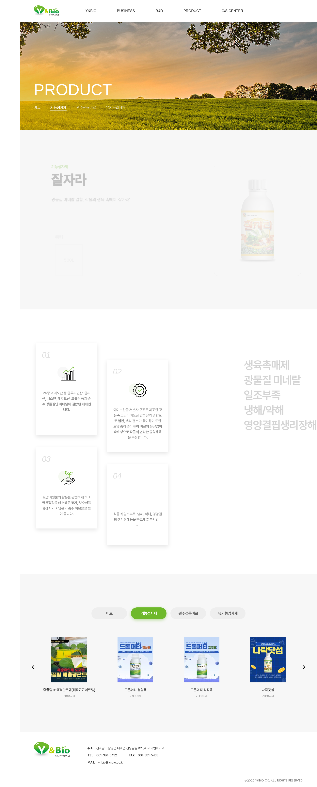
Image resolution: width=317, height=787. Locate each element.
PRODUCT (192, 11)
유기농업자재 (115, 107)
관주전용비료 (86, 107)
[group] (69, 667)
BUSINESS (126, 11)
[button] (304, 667)
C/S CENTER (232, 11)
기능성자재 (58, 107)
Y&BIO (91, 11)
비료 (37, 107)
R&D (159, 11)
